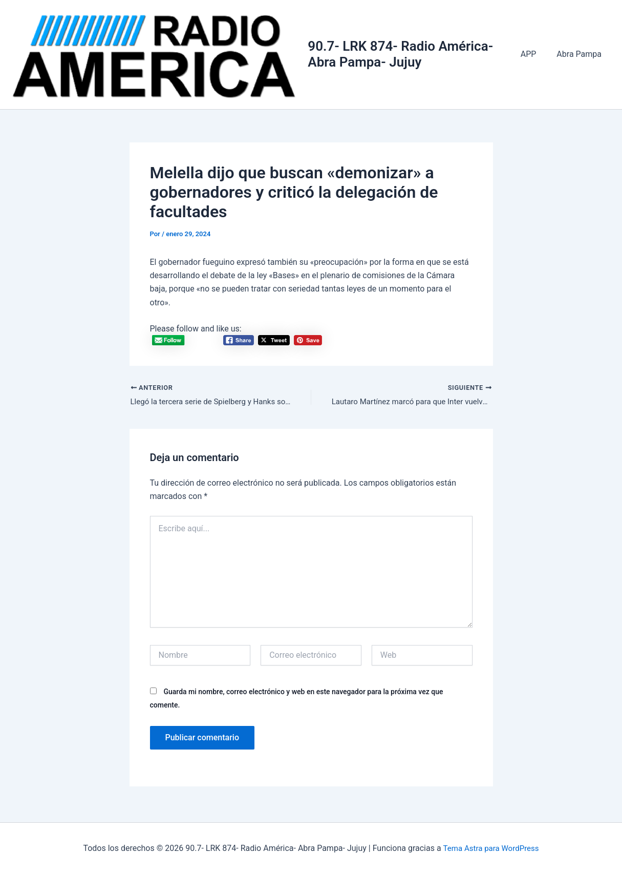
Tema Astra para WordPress (491, 848)
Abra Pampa (581, 55)
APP (535, 55)
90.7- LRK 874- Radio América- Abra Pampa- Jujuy (405, 55)
